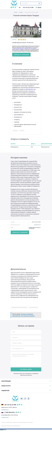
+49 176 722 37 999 (28, 7)
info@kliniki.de (4, 409)
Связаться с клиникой (21, 54)
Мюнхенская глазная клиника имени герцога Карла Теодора (24, 48)
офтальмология (33, 307)
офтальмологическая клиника (19, 307)
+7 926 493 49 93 (8, 412)
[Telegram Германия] (21, 404)
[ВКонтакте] (21, 398)
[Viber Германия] (19, 404)
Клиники (21, 12)
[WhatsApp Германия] (17, 404)
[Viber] (13, 7)
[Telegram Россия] (20, 412)
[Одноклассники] (28, 398)
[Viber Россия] (18, 412)
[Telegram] (15, 7)
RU (20, 7)
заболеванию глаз (30, 89)
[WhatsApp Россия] (16, 412)
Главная (15, 12)
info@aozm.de (37, 224)
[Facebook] (25, 398)
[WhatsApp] (11, 7)
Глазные (22, 130)
